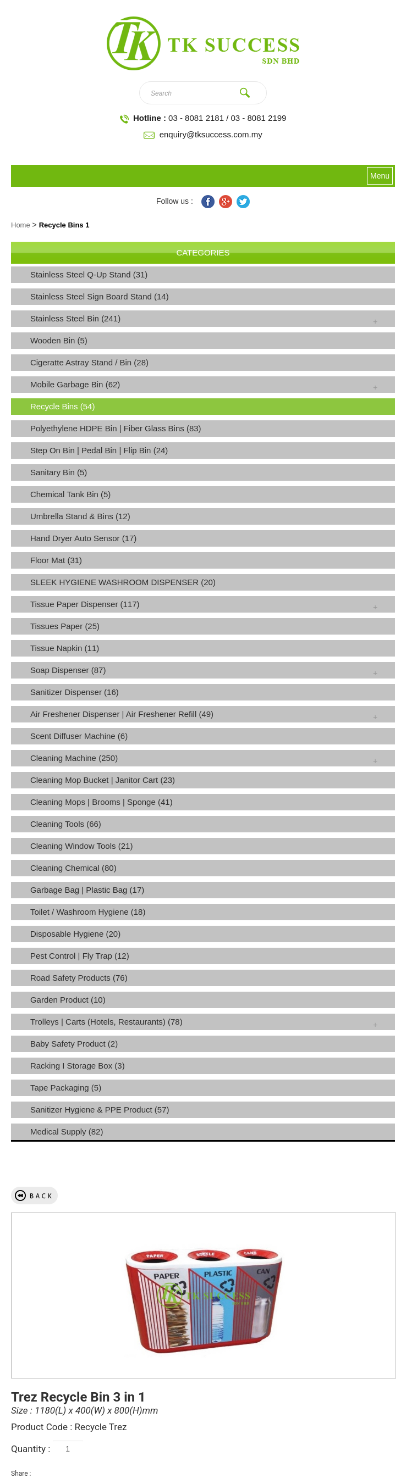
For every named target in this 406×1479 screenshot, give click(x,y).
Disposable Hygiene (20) (75, 933)
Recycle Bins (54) (62, 406)
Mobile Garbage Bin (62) (75, 384)
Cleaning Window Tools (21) (81, 845)
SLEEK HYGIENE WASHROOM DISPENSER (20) (123, 582)
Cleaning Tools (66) (65, 824)
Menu (379, 175)
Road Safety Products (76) (79, 977)
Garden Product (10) (68, 999)
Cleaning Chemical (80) (73, 867)
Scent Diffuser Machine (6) (79, 736)
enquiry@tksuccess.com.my (211, 134)
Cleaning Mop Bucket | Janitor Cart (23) (102, 780)
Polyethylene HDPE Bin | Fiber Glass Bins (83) (115, 428)
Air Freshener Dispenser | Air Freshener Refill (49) (121, 714)
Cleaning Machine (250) (74, 758)
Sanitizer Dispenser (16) (74, 692)
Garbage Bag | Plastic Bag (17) (87, 889)
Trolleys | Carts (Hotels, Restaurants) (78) (106, 1021)
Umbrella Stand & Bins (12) (80, 516)
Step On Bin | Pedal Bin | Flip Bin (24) (99, 450)
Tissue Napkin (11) (64, 648)
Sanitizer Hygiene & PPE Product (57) (99, 1109)
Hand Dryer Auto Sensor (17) (83, 538)
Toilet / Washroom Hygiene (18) (88, 911)
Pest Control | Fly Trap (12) (79, 955)
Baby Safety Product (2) (74, 1043)
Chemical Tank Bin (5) (70, 494)
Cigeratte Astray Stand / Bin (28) (89, 362)
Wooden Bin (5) (58, 340)
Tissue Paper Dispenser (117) (85, 604)
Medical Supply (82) (66, 1131)
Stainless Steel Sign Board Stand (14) (99, 296)
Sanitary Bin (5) (58, 472)
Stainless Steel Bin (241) (75, 318)
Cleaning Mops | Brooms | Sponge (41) (101, 802)
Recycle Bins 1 (64, 225)
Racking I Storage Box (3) (77, 1065)
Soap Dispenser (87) (68, 670)
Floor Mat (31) (56, 560)
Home (20, 225)
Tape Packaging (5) (65, 1087)
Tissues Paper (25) (65, 626)
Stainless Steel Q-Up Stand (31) (88, 274)
